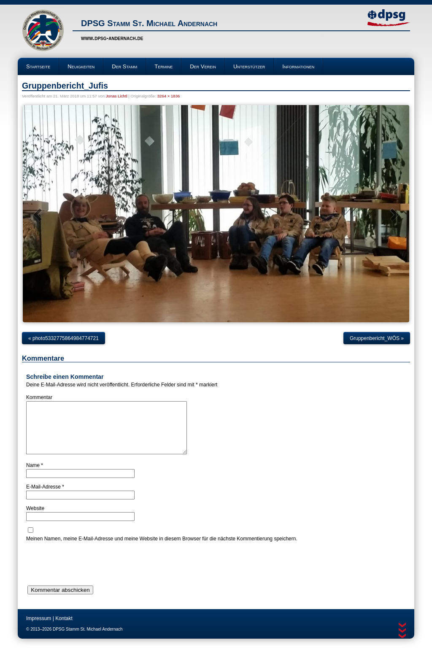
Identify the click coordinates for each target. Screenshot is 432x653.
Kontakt (64, 628)
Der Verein (203, 66)
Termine (163, 66)
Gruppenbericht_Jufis (65, 85)
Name (34, 475)
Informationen (298, 66)
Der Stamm (124, 66)
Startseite (38, 66)
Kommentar (39, 397)
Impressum (38, 628)
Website (35, 518)
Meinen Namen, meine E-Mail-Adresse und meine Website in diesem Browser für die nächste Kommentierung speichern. (161, 549)
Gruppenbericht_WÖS (377, 338)
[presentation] (90, 574)
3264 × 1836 (168, 96)
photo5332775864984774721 (63, 338)
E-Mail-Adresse (45, 497)
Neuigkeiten (81, 66)
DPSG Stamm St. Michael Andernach (149, 23)
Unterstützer (249, 66)
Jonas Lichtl (116, 96)
